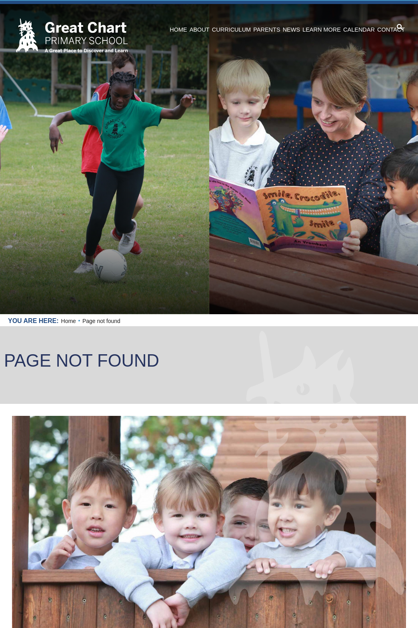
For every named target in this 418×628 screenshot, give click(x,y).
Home (68, 321)
